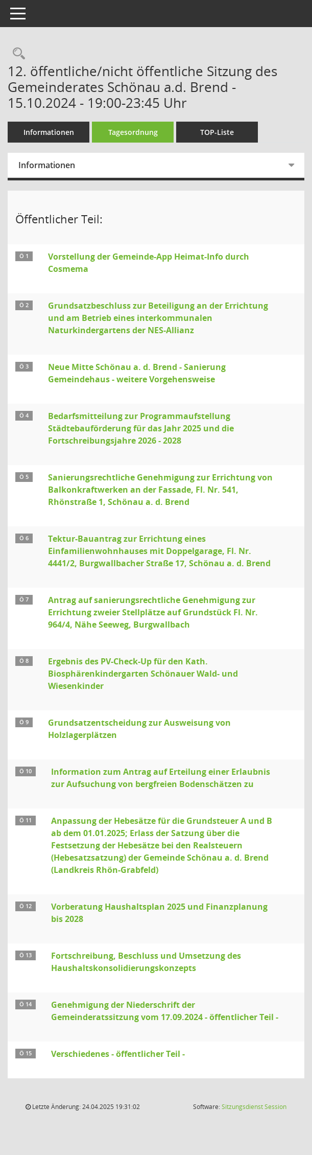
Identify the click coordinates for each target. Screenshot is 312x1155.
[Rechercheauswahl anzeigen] (16, 53)
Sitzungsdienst (254, 1106)
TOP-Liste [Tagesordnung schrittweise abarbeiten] (217, 132)
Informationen (48, 132)
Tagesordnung (133, 132)
